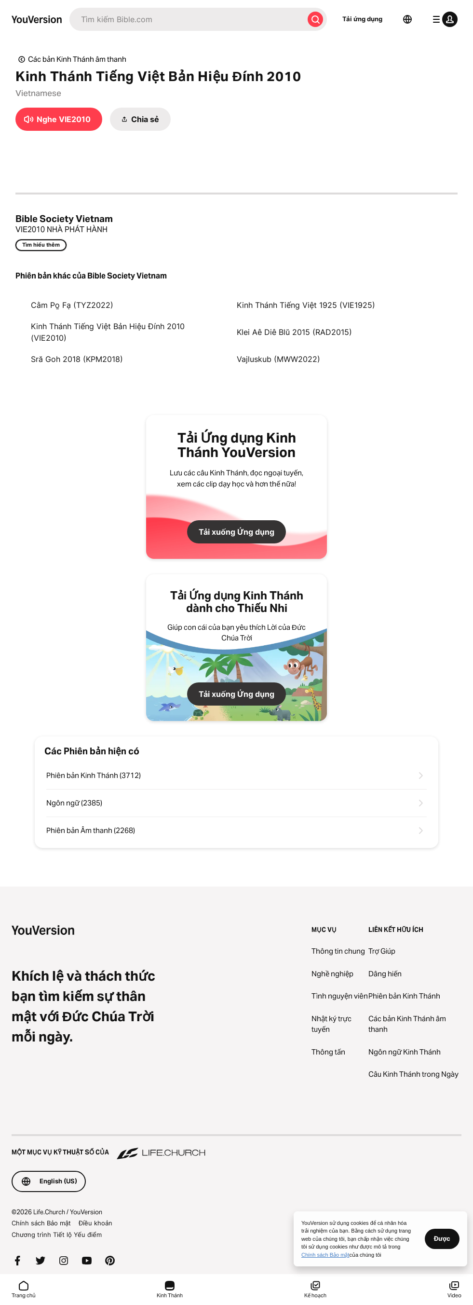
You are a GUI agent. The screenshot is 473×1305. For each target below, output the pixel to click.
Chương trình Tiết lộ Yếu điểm (57, 1234)
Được (442, 1238)
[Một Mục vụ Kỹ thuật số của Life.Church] (236, 1147)
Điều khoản (95, 1223)
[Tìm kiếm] (186, 19)
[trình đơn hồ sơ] (443, 19)
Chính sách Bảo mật (41, 1223)
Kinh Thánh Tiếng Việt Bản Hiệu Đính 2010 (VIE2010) (108, 332)
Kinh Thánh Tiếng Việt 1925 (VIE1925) (306, 305)
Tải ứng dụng (362, 19)
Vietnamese (38, 93)
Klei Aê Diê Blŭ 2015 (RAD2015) (294, 332)
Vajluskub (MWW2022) (278, 359)
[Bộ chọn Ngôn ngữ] (407, 19)
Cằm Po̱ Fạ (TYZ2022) (72, 305)
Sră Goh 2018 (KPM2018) (77, 359)
